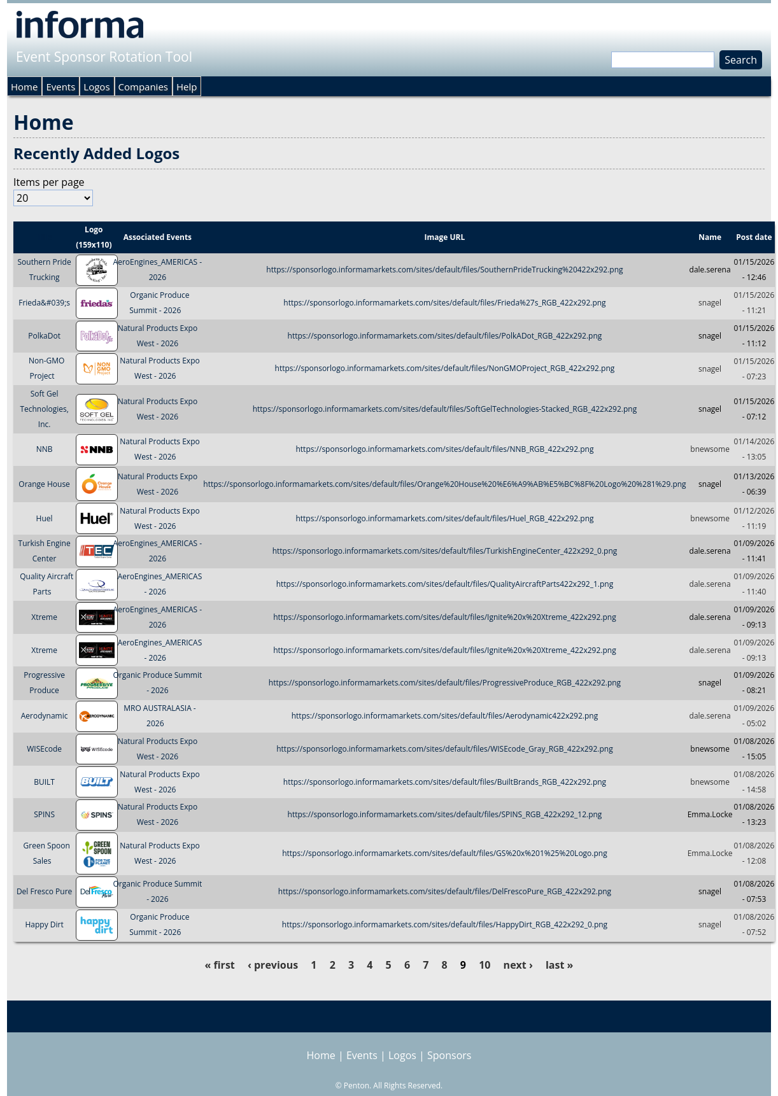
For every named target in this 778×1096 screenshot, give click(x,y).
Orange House (44, 484)
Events (60, 86)
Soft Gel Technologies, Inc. (44, 409)
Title (44, 237)
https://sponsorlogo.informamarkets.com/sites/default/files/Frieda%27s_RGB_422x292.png (444, 302)
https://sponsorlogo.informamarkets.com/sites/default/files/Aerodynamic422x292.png (445, 715)
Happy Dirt (44, 924)
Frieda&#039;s (44, 302)
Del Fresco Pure (44, 891)
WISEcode (44, 748)
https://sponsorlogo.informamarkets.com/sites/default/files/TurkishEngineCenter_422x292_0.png (445, 550)
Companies (143, 86)
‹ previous (273, 965)
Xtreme (44, 617)
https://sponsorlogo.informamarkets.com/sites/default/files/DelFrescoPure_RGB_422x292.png (444, 891)
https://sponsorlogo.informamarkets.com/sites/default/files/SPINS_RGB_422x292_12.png (445, 814)
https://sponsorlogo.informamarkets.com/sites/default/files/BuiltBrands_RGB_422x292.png (444, 781)
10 (484, 965)
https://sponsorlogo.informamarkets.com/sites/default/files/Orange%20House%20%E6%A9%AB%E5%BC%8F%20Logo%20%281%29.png (444, 484)
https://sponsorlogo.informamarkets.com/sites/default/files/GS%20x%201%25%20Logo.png (444, 853)
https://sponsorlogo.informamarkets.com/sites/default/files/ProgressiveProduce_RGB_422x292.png (445, 682)
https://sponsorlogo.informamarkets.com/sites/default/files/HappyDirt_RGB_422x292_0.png (444, 924)
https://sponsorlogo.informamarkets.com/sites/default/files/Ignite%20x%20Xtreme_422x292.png (444, 617)
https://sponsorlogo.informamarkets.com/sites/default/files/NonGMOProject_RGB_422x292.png (445, 368)
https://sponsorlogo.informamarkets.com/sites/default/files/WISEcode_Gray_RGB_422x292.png (444, 748)
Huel (44, 518)
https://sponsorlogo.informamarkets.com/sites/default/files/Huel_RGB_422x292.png (444, 518)
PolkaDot (44, 335)
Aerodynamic (44, 715)
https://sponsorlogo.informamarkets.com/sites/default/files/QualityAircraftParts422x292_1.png (445, 584)
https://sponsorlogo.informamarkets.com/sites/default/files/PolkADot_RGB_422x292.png (445, 335)
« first (220, 965)
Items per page (49, 182)
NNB (44, 449)
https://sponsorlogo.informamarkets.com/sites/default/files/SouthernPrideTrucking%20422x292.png (444, 269)
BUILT (44, 781)
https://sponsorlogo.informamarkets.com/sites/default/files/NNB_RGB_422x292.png (444, 449)
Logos (96, 86)
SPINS (44, 814)
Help (186, 86)
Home (24, 86)
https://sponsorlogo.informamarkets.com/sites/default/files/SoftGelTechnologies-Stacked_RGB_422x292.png (445, 409)
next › (518, 965)
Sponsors (449, 1055)
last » (559, 965)
